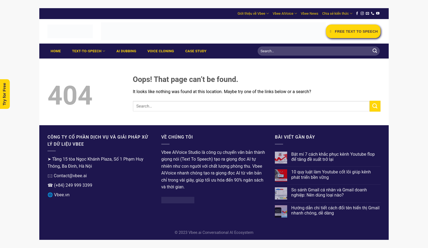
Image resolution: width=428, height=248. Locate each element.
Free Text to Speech (353, 31)
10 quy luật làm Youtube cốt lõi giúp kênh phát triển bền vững (331, 174)
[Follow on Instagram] (362, 14)
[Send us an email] (367, 14)
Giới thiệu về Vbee (253, 13)
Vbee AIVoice (285, 13)
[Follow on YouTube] (377, 14)
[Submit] (374, 51)
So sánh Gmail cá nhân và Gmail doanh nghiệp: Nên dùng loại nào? (329, 192)
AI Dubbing (126, 51)
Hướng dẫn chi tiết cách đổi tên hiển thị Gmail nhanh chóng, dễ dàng (335, 210)
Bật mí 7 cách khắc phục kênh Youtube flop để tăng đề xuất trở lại (333, 157)
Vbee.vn (62, 194)
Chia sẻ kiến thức (337, 13)
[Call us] (372, 14)
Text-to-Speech (88, 51)
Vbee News (309, 13)
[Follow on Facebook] (357, 14)
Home (56, 51)
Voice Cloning (160, 51)
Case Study (196, 51)
